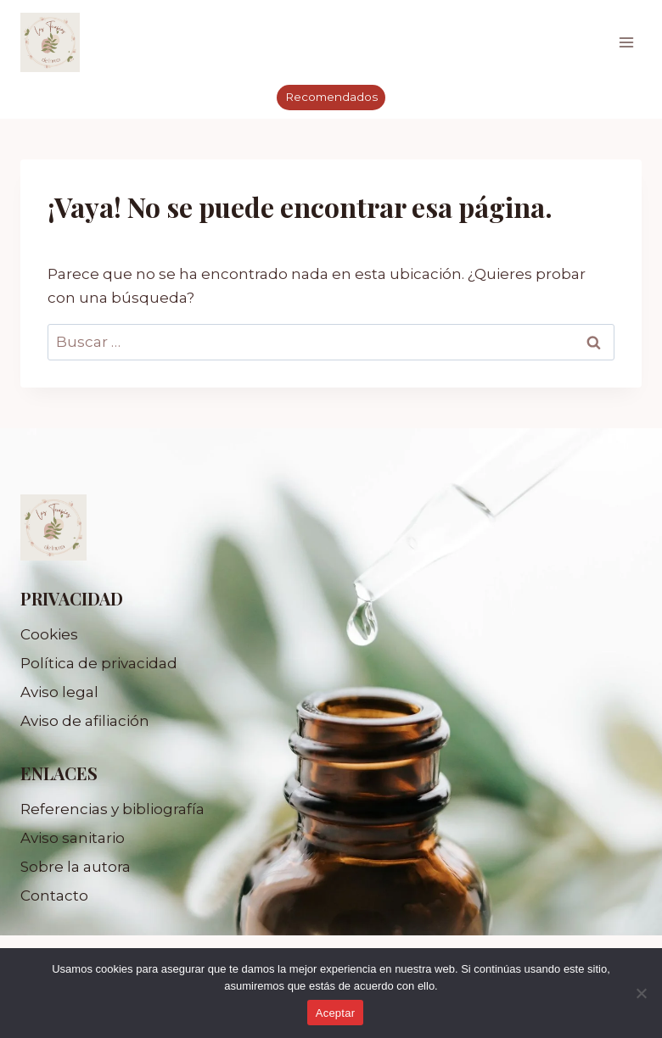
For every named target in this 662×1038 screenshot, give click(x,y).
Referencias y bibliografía (112, 809)
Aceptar (336, 1013)
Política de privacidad (98, 663)
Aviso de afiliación (84, 720)
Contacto (54, 895)
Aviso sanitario (72, 837)
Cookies (49, 634)
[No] (640, 993)
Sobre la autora (75, 866)
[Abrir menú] (626, 42)
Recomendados (331, 96)
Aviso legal (59, 692)
